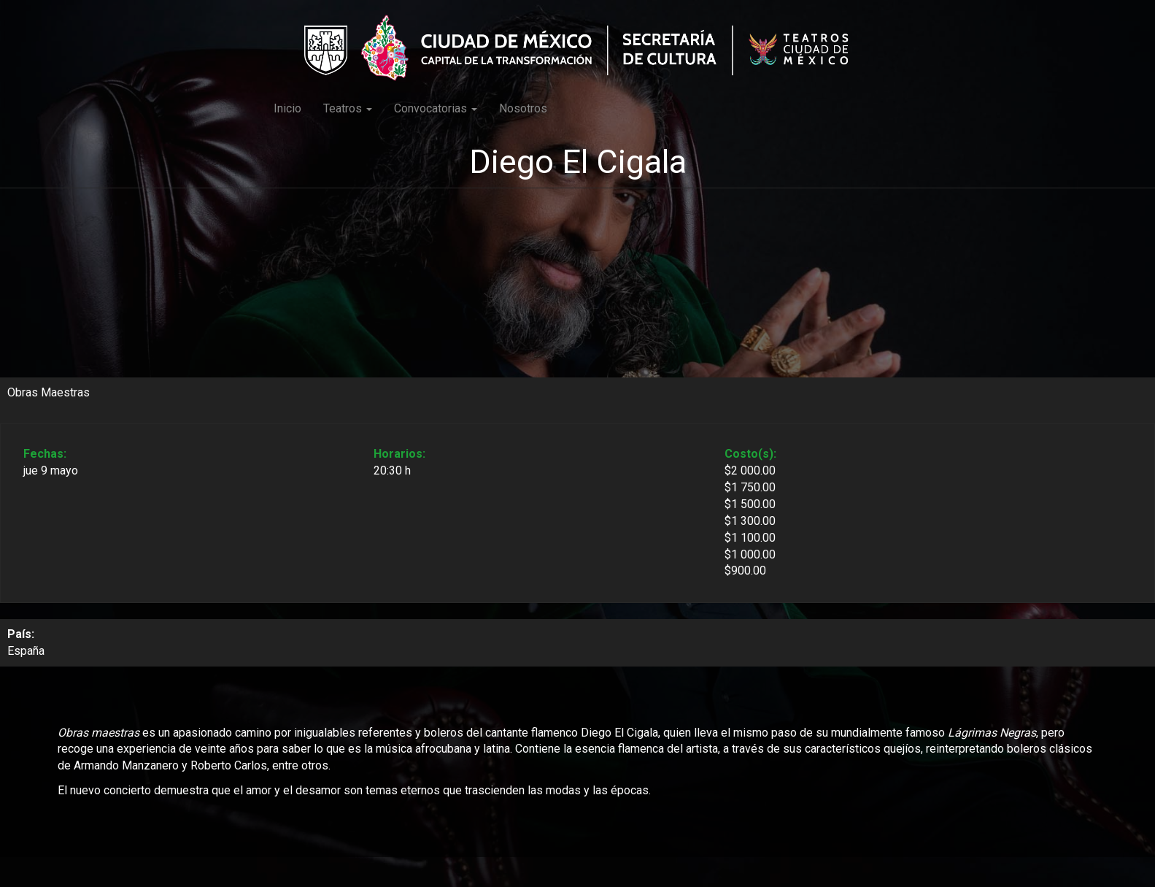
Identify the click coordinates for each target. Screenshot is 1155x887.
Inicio (287, 108)
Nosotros (523, 108)
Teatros (347, 108)
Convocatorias (435, 108)
